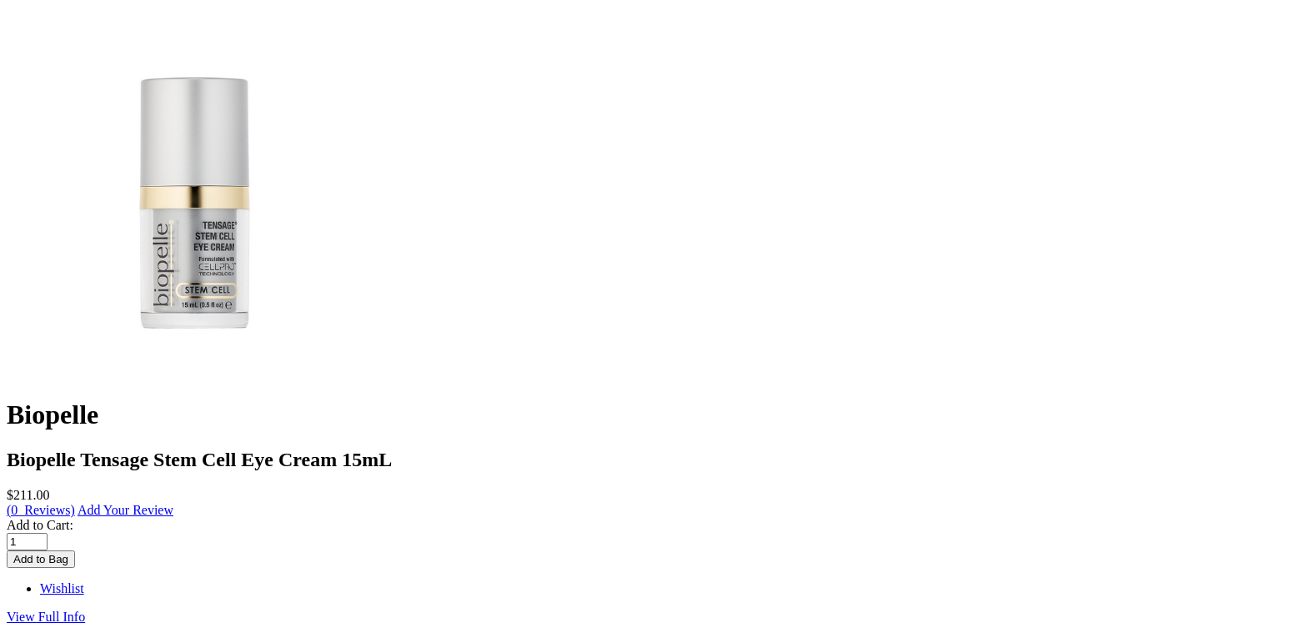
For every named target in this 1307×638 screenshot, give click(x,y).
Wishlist (62, 588)
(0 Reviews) (41, 510)
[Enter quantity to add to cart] (27, 541)
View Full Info (46, 617)
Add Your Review (125, 510)
